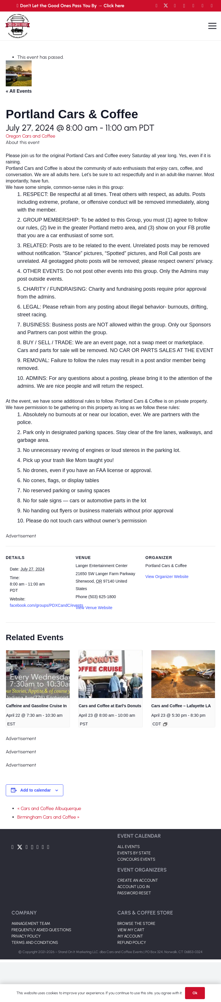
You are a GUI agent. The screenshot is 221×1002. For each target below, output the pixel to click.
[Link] (18, 26)
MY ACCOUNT (130, 936)
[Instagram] (184, 5)
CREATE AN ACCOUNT (137, 880)
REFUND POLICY (131, 942)
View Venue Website (94, 607)
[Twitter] (165, 5)
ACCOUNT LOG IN (133, 886)
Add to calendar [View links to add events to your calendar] (35, 790)
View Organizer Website (166, 576)
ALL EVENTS (128, 846)
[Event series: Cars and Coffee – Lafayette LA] (165, 724)
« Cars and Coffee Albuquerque (49, 808)
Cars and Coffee (38, 136)
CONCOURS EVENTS (136, 859)
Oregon (14, 136)
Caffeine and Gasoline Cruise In (36, 706)
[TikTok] (202, 5)
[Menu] (212, 26)
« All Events (19, 91)
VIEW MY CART (130, 929)
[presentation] (38, 674)
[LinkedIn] (193, 5)
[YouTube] (175, 5)
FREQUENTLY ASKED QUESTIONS (41, 929)
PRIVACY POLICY (26, 936)
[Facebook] (156, 5)
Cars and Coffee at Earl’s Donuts (110, 706)
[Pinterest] (211, 5)
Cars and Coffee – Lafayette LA (181, 706)
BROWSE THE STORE (136, 923)
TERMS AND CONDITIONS (35, 942)
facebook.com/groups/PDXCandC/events (46, 605)
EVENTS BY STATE (134, 853)
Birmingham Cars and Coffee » (48, 817)
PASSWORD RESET (134, 893)
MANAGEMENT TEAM (31, 923)
